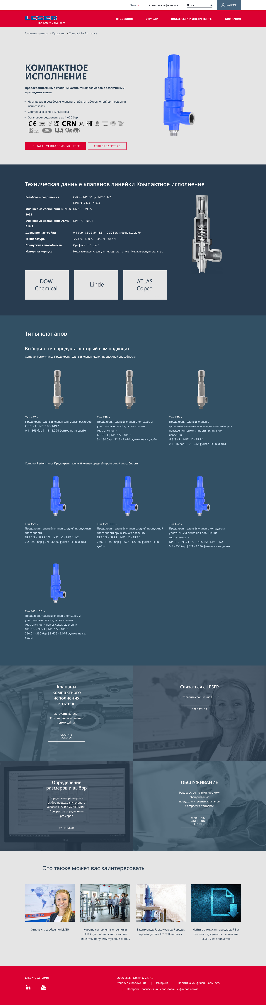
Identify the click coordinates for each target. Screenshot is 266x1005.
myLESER (229, 5)
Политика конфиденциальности (199, 983)
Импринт (162, 983)
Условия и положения (131, 983)
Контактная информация (163, 5)
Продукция (124, 19)
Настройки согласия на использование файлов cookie (162, 989)
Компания (233, 19)
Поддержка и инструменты (191, 19)
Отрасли (152, 19)
